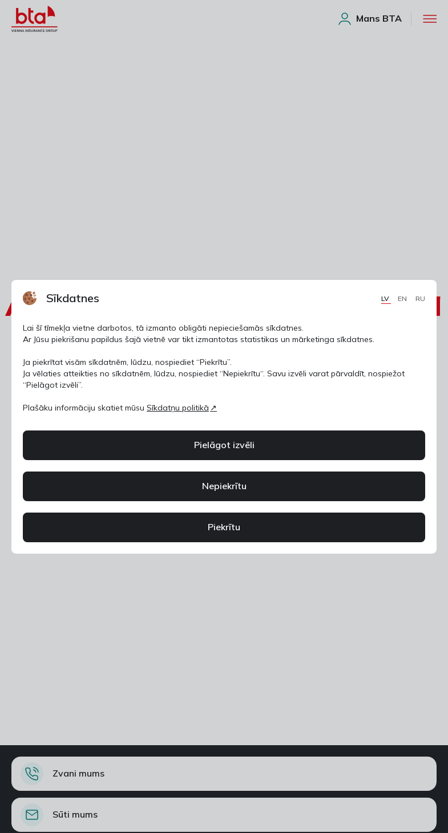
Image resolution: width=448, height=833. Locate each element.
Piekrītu (224, 527)
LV (386, 298)
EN (403, 298)
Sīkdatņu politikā (178, 408)
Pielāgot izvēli (224, 444)
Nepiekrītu (224, 485)
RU (420, 298)
